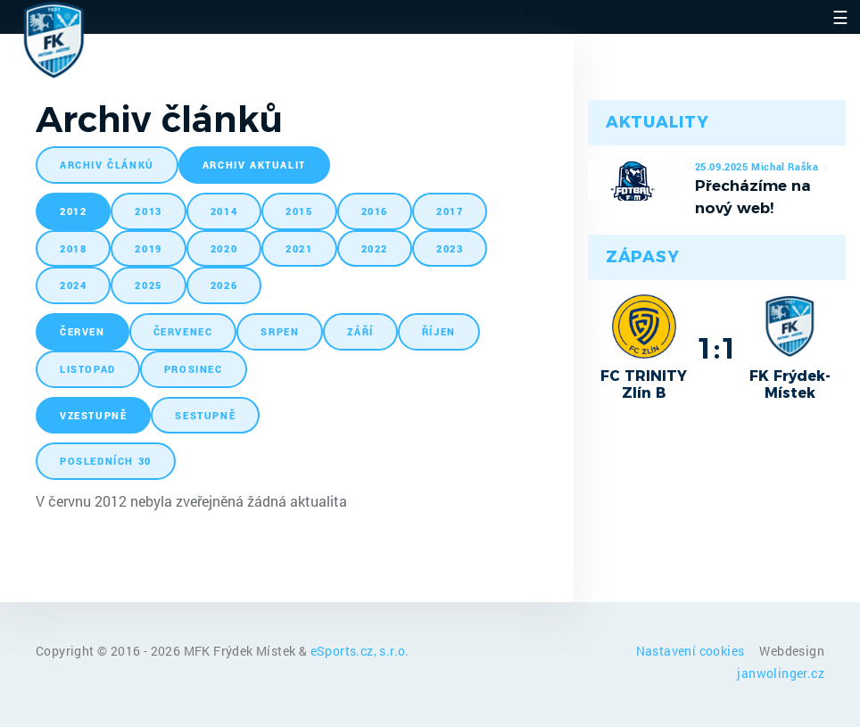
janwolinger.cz (780, 673)
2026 (224, 285)
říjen (439, 331)
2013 (148, 211)
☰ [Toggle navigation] (840, 17)
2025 (148, 285)
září (360, 331)
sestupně (205, 415)
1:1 (717, 348)
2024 (73, 285)
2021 (298, 248)
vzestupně (93, 415)
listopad (88, 369)
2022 (374, 248)
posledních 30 (106, 460)
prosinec (193, 369)
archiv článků (107, 164)
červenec (183, 331)
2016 (374, 211)
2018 (73, 248)
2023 (449, 248)
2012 (73, 211)
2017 (449, 211)
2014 (224, 211)
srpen (279, 331)
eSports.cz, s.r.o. (359, 650)
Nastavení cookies (692, 650)
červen (82, 331)
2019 (148, 248)
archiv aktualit (254, 164)
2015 (298, 211)
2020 (224, 248)
